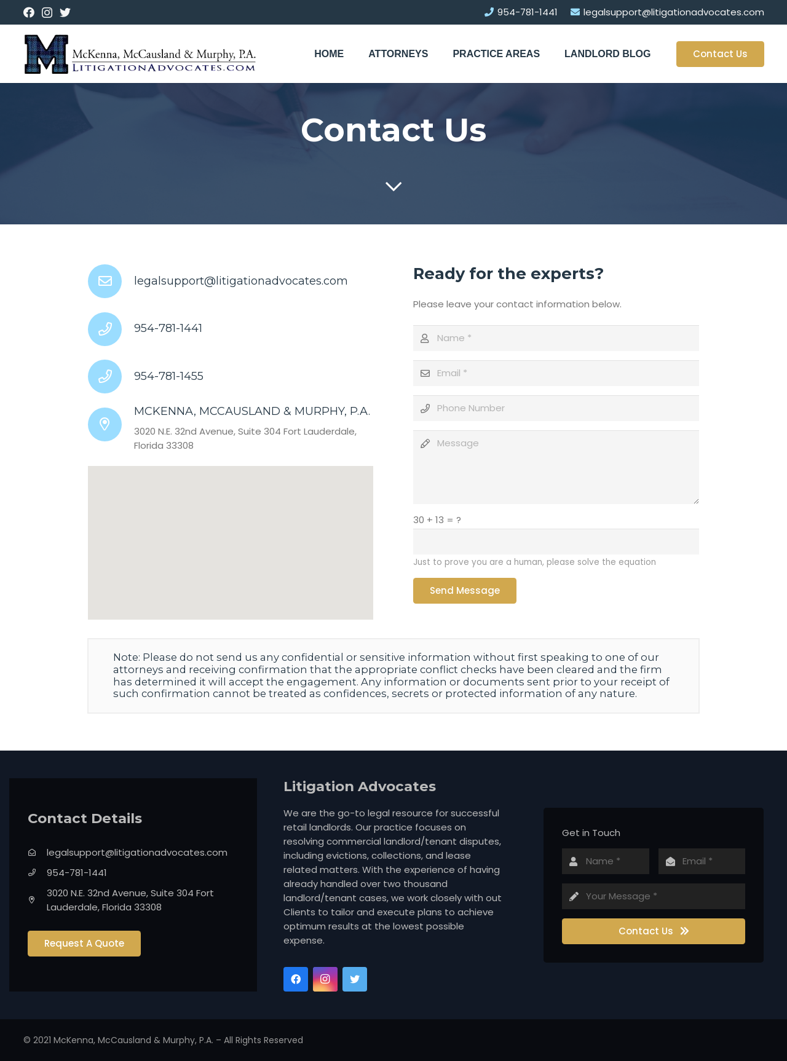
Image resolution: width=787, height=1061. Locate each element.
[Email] (555, 373)
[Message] (555, 467)
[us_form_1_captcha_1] (555, 541)
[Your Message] (653, 896)
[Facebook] (28, 12)
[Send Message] (464, 591)
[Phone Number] (555, 408)
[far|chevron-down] (393, 187)
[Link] (140, 54)
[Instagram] (47, 13)
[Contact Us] (653, 931)
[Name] (555, 338)
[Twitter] (65, 12)
